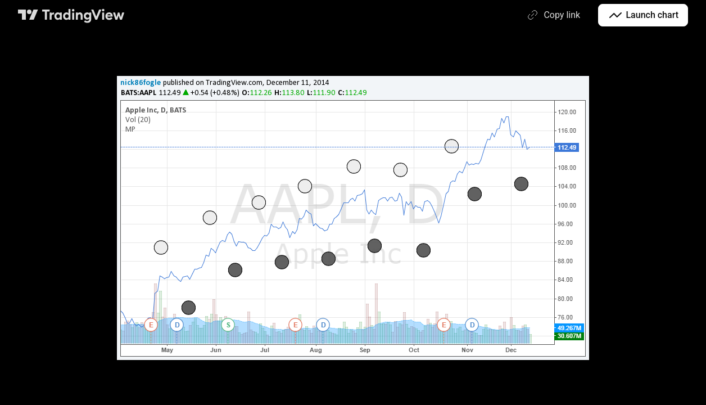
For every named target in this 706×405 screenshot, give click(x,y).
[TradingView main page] (71, 15)
